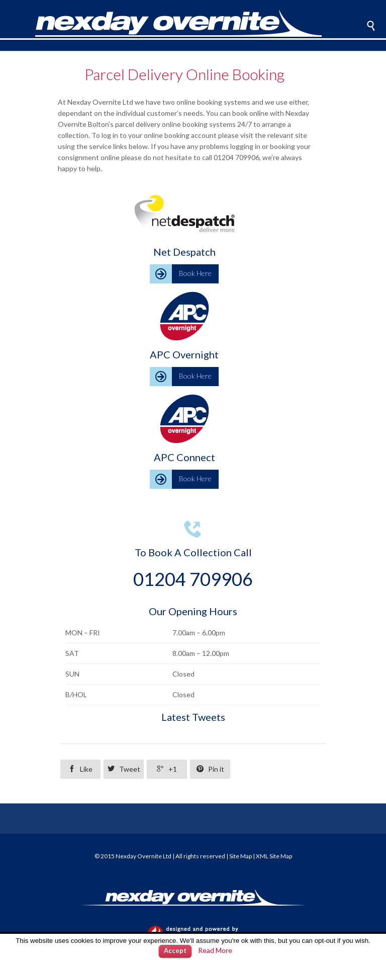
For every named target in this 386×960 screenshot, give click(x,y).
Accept (175, 950)
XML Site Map (274, 856)
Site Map (240, 856)
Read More (215, 950)
